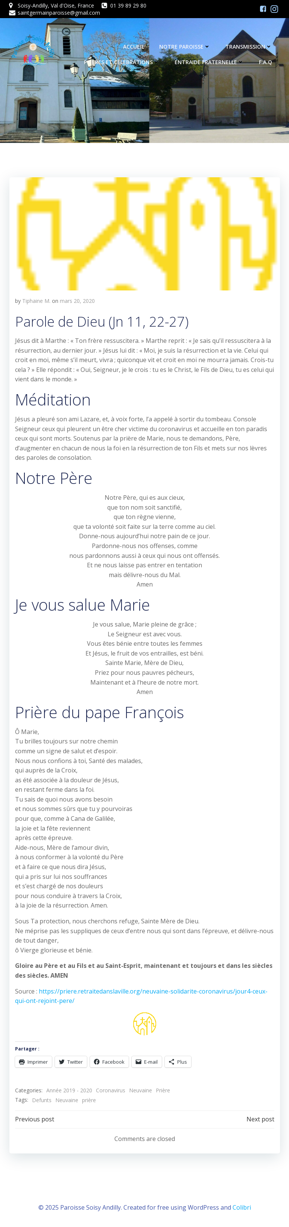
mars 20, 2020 (76, 300)
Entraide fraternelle (209, 62)
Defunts (41, 1099)
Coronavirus (110, 1090)
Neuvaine (140, 1090)
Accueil (133, 47)
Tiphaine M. (36, 300)
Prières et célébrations (122, 62)
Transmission (249, 47)
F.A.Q (265, 62)
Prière (162, 1090)
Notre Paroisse (185, 47)
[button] (144, 233)
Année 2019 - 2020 (69, 1090)
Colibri (242, 1206)
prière (89, 1099)
